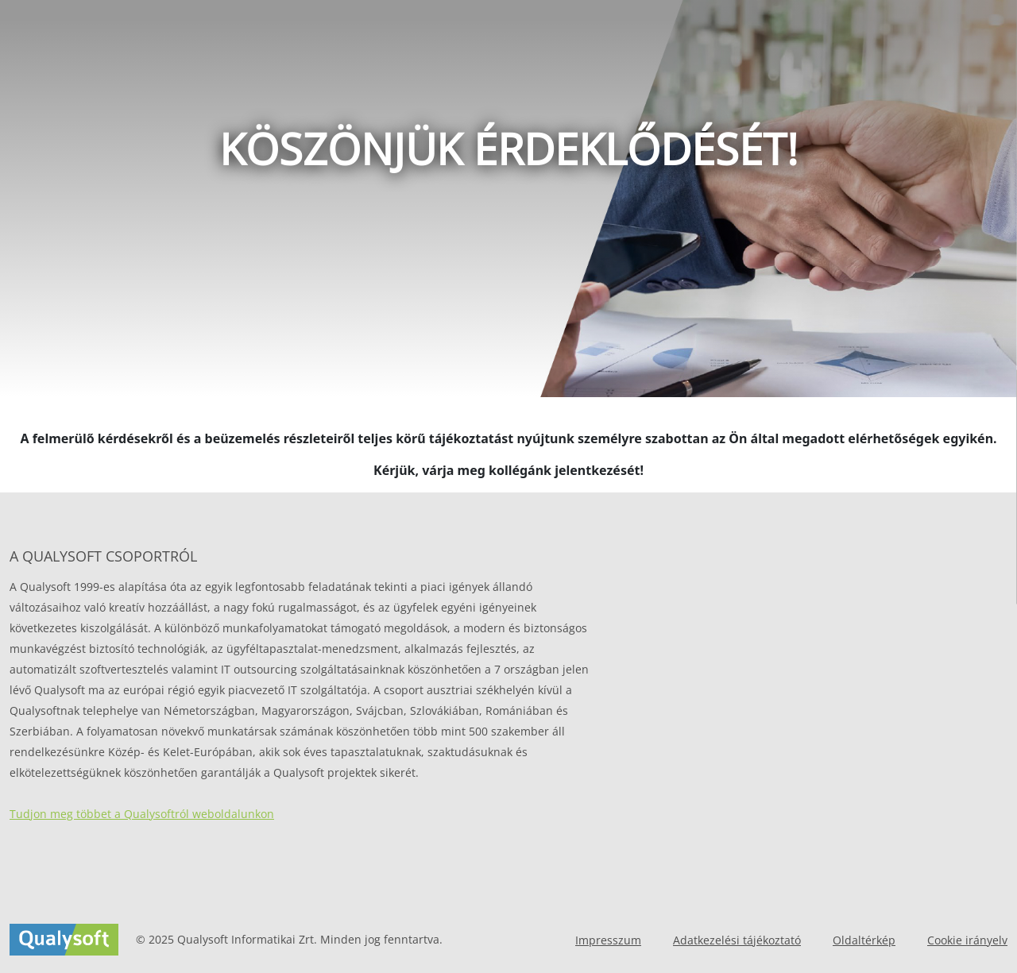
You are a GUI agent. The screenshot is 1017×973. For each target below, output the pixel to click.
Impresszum (608, 940)
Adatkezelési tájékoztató (737, 940)
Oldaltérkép (864, 940)
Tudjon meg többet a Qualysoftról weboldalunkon (142, 813)
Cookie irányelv (967, 940)
